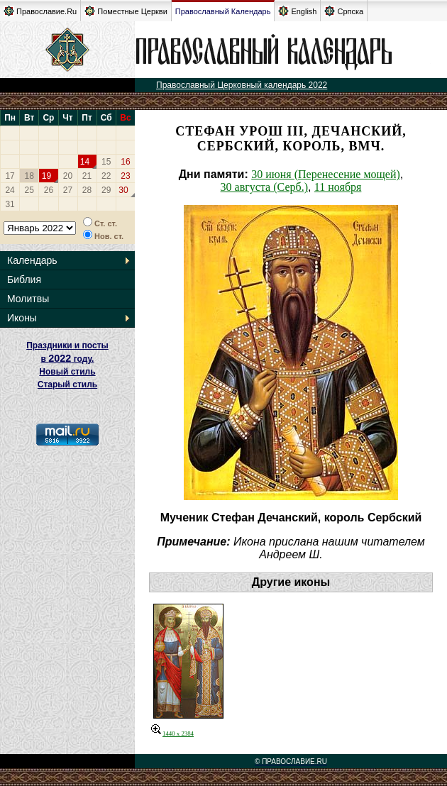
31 (9, 204)
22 (106, 176)
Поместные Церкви (125, 11)
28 (87, 190)
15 (106, 162)
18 (29, 176)
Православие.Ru (40, 11)
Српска (343, 11)
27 (67, 190)
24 (9, 190)
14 (84, 162)
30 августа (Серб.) (264, 187)
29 (106, 190)
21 (87, 176)
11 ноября (338, 187)
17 (9, 176)
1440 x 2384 (172, 733)
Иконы (22, 317)
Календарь (32, 260)
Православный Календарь (223, 11)
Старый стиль (67, 384)
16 (125, 162)
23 (125, 176)
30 (123, 190)
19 (46, 176)
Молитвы (28, 298)
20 (67, 176)
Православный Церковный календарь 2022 (241, 85)
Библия (24, 279)
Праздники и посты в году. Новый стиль (67, 359)
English (297, 11)
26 (48, 190)
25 (29, 190)
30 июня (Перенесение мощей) (325, 174)
